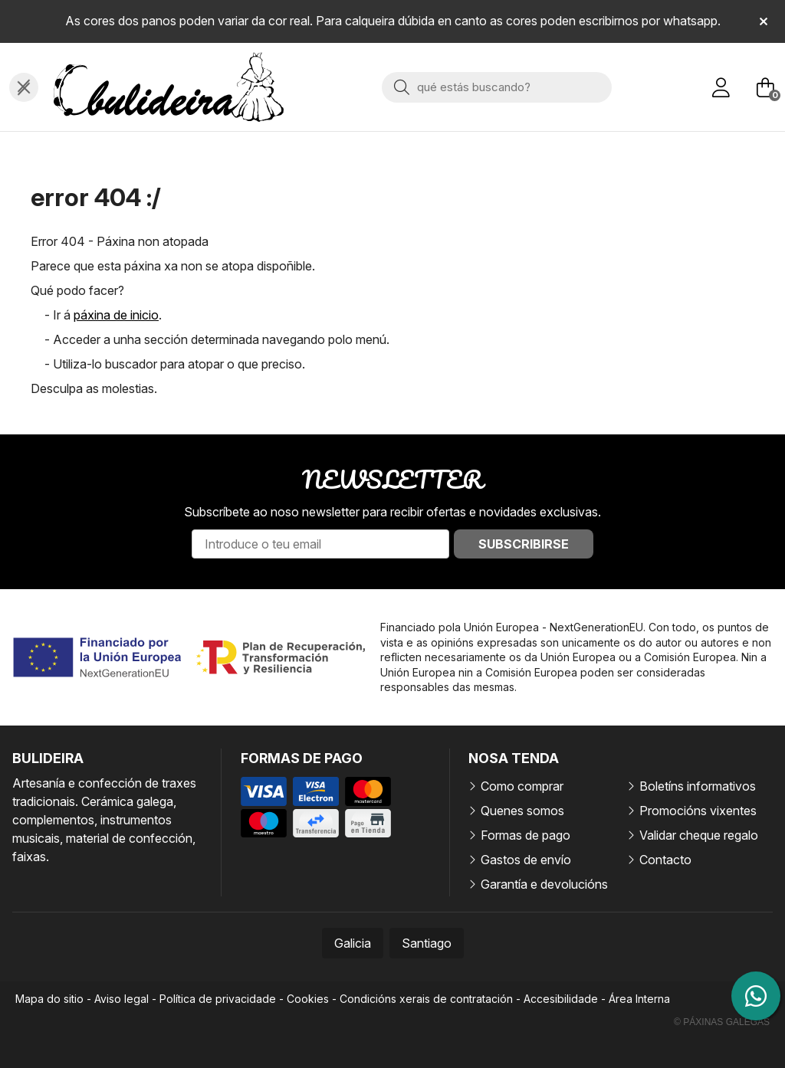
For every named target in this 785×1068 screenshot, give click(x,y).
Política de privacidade (217, 998)
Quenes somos (522, 810)
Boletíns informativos (697, 786)
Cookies (308, 998)
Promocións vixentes (698, 810)
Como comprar (522, 786)
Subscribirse (523, 544)
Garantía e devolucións (544, 884)
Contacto (665, 859)
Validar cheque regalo (698, 835)
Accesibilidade (561, 998)
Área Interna (639, 998)
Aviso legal (121, 998)
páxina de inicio (116, 315)
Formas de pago (525, 835)
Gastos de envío (526, 859)
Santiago (427, 943)
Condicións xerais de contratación (426, 998)
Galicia (352, 943)
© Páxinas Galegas (722, 1022)
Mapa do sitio (49, 998)
